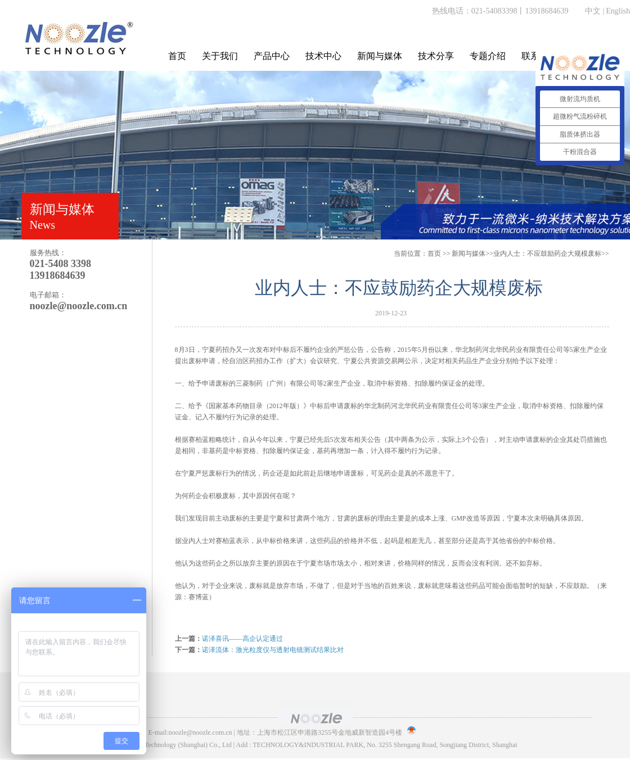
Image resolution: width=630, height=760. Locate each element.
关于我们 (220, 56)
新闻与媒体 (379, 56)
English (618, 11)
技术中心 (323, 56)
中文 (593, 11)
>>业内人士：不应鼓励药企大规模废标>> (530, 253)
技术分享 (436, 56)
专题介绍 (488, 56)
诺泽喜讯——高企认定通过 (242, 639)
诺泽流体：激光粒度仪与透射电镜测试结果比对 (273, 650)
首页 (177, 56)
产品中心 (272, 56)
